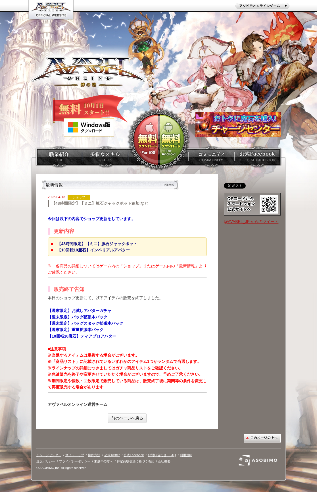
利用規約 (186, 455)
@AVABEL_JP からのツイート (251, 221)
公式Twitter (112, 455)
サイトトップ (74, 455)
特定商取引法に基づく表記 (135, 461)
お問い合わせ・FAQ (162, 455)
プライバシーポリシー (74, 461)
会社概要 (164, 461)
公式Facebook (134, 455)
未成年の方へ (103, 461)
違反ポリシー (45, 461)
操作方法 (94, 455)
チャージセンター (48, 455)
